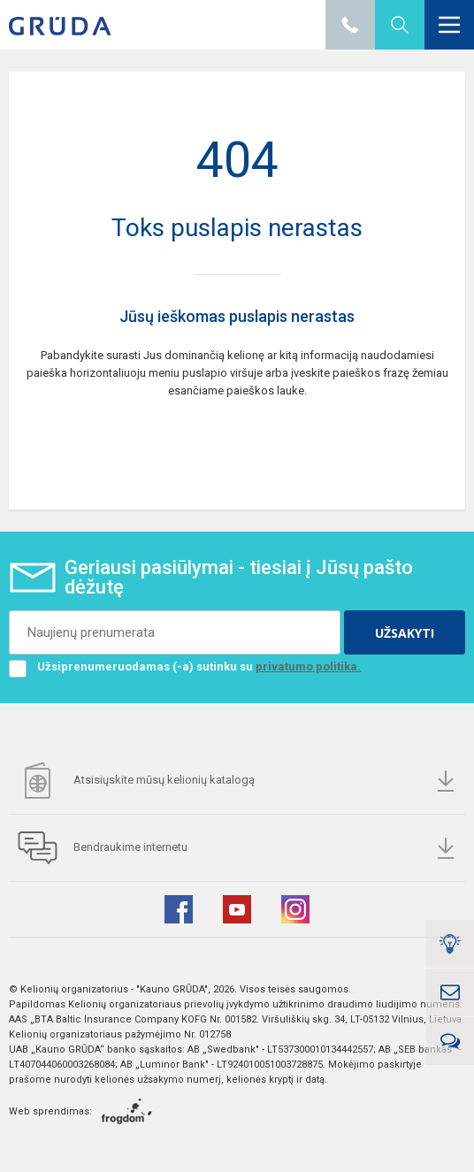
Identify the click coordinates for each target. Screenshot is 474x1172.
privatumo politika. (308, 666)
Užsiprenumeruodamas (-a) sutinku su (185, 667)
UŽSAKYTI (404, 632)
